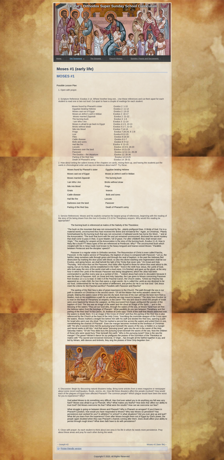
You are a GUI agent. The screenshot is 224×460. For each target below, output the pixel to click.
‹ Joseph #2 (63, 444)
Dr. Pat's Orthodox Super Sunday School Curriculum (112, 6)
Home (60, 59)
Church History (117, 59)
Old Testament (77, 59)
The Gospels (96, 59)
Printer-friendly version (71, 448)
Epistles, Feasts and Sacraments (146, 59)
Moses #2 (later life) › (156, 444)
